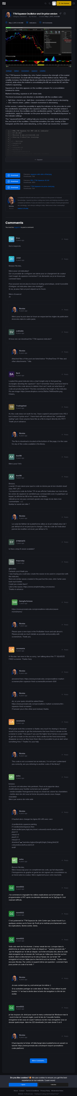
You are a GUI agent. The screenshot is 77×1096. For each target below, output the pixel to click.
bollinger (9, 71)
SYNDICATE (20, 541)
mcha (18, 776)
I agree (23, 1084)
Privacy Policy (45, 1091)
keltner (16, 71)
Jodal (18, 258)
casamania (20, 648)
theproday (20, 561)
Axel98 (19, 456)
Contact (21, 1091)
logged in (17, 227)
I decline (53, 1084)
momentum (25, 71)
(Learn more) (49, 1080)
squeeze (34, 71)
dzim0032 (20, 887)
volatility (42, 71)
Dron (18, 238)
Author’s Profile (23, 208)
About (16, 1091)
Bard (18, 373)
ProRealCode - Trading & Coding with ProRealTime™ (41, 1094)
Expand (38, 160)
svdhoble (19, 331)
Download (13, 175)
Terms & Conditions (32, 1091)
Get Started (64, 3)
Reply (66, 239)
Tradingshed (21, 406)
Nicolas (22, 309)
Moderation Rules (57, 1091)
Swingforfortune (26, 601)
